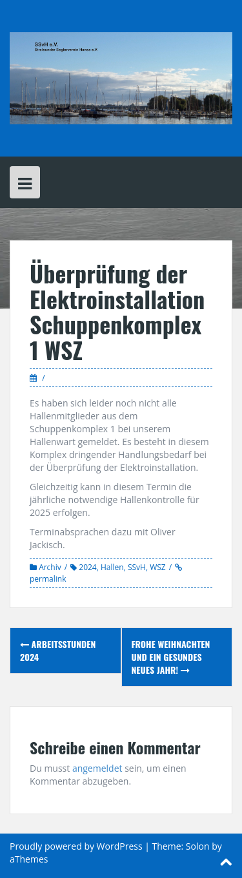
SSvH (137, 567)
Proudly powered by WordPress (76, 846)
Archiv (50, 567)
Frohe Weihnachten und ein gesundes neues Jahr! (171, 656)
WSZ (158, 567)
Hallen (112, 567)
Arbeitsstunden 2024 (58, 650)
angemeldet (97, 768)
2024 (87, 567)
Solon (198, 846)
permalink (48, 578)
